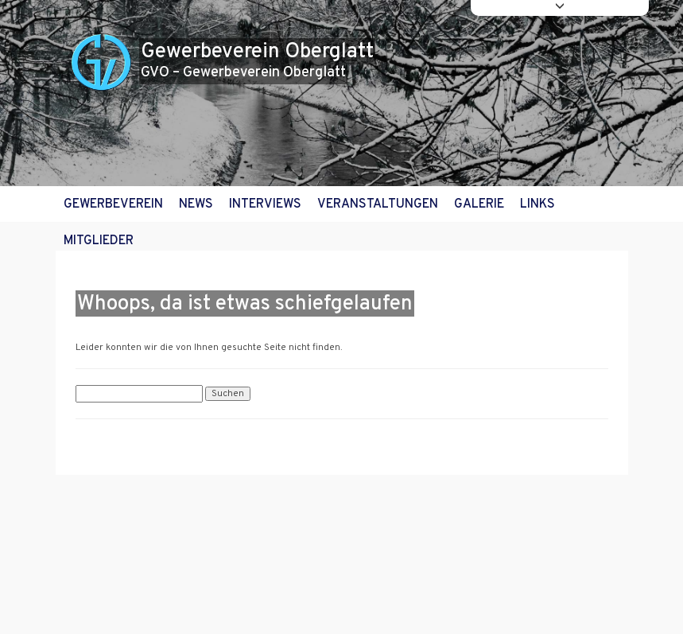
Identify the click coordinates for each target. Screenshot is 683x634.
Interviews (265, 204)
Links (537, 204)
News (196, 204)
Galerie (479, 204)
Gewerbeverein (113, 204)
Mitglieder (99, 241)
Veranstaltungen (377, 204)
